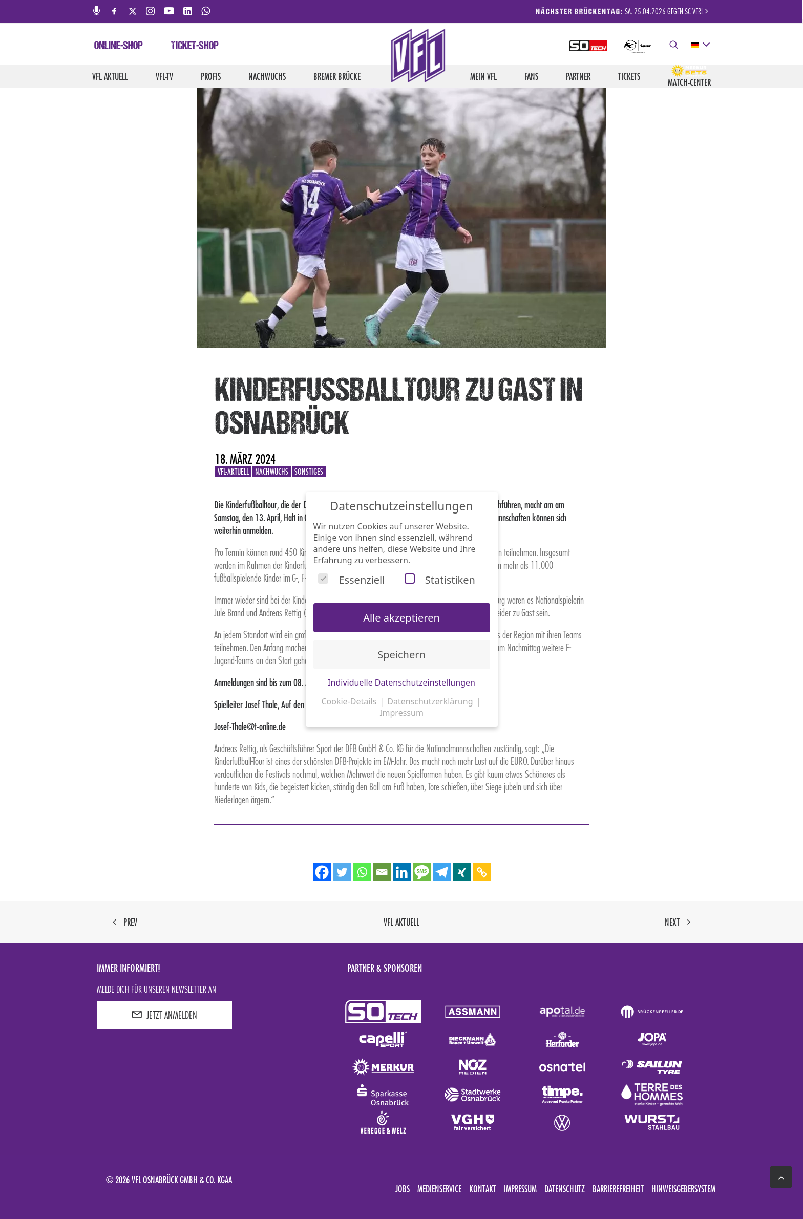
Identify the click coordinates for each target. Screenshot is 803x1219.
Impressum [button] (401, 712)
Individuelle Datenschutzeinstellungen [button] (401, 682)
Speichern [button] (401, 654)
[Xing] (462, 872)
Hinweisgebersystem (683, 1188)
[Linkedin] (402, 872)
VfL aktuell (110, 76)
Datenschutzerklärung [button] (431, 701)
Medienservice (439, 1188)
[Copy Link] (482, 872)
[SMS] (422, 872)
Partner (578, 76)
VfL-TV (164, 76)
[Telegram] (442, 872)
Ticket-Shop (195, 46)
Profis (211, 76)
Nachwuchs (267, 76)
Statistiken (440, 579)
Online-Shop (118, 46)
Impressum (520, 1188)
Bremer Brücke (337, 76)
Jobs (402, 1188)
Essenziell (351, 579)
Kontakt (482, 1188)
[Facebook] (322, 872)
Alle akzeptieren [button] (401, 618)
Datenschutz (564, 1188)
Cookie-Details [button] (349, 701)
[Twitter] (342, 872)
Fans (531, 76)
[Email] (382, 872)
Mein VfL (483, 76)
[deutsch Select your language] (700, 45)
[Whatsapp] (362, 872)
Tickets (629, 76)
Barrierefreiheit (618, 1188)
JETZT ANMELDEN (164, 1014)
